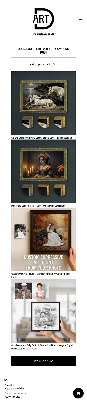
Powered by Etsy (12, 396)
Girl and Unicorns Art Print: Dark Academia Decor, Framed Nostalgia (43, 136)
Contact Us (10, 385)
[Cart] (78, 393)
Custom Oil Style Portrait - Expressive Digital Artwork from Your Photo (43, 274)
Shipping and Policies (14, 388)
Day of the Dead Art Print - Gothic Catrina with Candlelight (43, 204)
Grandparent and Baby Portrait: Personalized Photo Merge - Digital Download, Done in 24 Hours (43, 345)
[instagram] (6, 380)
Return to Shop (43, 361)
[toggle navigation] (80, 19)
